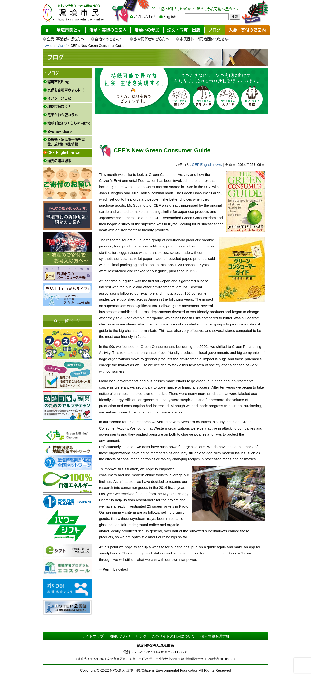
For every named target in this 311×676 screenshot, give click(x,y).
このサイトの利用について (173, 636)
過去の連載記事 (59, 161)
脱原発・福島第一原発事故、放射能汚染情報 (66, 142)
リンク (141, 636)
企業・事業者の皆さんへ (65, 39)
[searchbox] (207, 16)
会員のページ (69, 321)
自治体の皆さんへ (109, 39)
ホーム (48, 46)
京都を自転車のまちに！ (66, 90)
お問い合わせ (145, 16)
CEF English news (63, 152)
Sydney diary (59, 131)
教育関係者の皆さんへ (151, 39)
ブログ (62, 46)
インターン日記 (59, 98)
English (169, 16)
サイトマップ (93, 636)
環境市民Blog (58, 82)
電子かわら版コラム (62, 115)
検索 (235, 16)
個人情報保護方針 (215, 636)
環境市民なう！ (59, 106)
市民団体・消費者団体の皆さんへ (206, 39)
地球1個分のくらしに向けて (69, 123)
